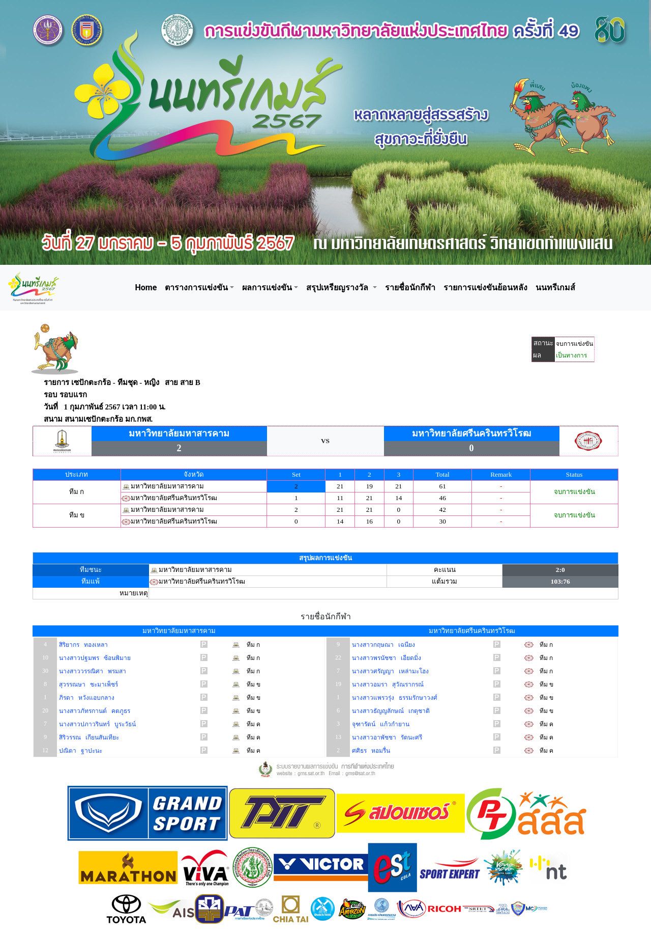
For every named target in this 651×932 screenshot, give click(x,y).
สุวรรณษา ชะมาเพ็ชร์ (87, 684)
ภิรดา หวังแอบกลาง (85, 697)
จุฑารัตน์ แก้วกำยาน (379, 724)
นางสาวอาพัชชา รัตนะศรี (386, 737)
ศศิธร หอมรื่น (370, 750)
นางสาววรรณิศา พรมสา (91, 671)
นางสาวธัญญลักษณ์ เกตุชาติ (390, 711)
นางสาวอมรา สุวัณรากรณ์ (387, 684)
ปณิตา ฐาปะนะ (79, 750)
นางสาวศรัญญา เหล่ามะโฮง (389, 671)
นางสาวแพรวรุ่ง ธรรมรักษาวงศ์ (393, 697)
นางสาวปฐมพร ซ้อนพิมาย (94, 658)
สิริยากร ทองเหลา (82, 644)
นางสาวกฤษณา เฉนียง (382, 644)
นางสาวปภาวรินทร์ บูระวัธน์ (96, 724)
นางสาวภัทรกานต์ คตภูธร (93, 711)
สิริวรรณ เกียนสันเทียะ (88, 737)
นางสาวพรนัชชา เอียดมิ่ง (385, 658)
